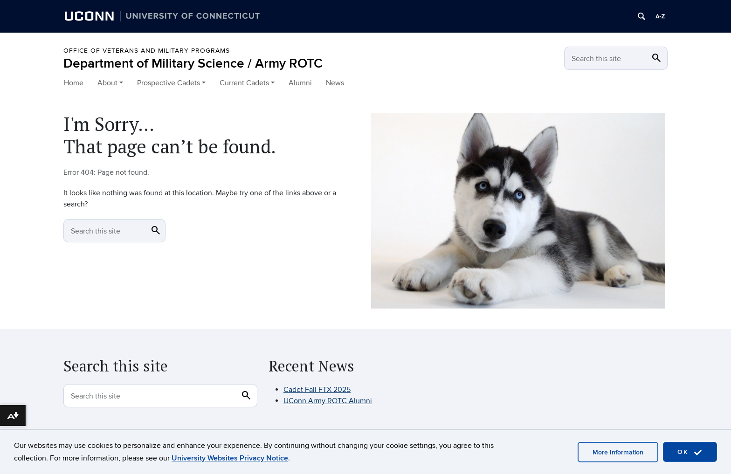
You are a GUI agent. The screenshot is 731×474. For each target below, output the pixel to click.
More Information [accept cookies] (618, 452)
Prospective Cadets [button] (168, 83)
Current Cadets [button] (244, 83)
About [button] (107, 83)
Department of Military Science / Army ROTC (193, 63)
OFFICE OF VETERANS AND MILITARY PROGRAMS (146, 51)
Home (73, 83)
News (335, 83)
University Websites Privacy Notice (230, 458)
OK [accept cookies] (690, 452)
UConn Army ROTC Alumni (327, 400)
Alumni (300, 83)
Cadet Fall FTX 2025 (317, 389)
